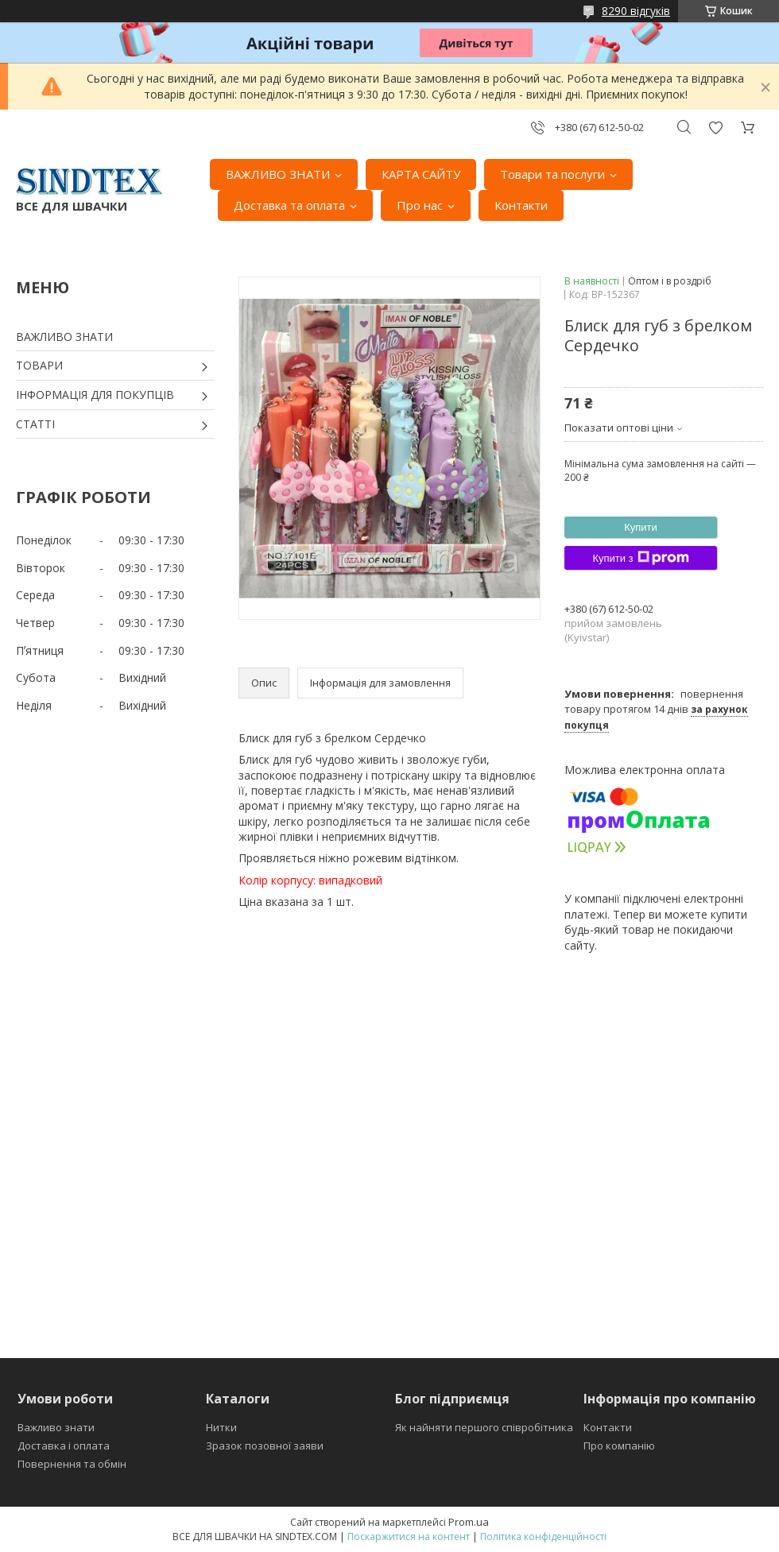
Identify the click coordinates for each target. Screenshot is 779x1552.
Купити (640, 527)
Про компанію (619, 1445)
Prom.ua (468, 1522)
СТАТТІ (35, 424)
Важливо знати (56, 1427)
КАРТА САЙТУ (421, 174)
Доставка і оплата (63, 1445)
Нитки (221, 1427)
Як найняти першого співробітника (484, 1427)
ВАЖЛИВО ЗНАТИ (278, 174)
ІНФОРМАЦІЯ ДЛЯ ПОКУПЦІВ (95, 394)
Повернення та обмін (71, 1464)
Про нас (420, 205)
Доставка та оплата (289, 205)
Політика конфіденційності (543, 1536)
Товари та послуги (552, 174)
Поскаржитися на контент (408, 1536)
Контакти (521, 205)
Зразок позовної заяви (265, 1445)
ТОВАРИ (39, 365)
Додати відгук (715, 127)
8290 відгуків (636, 10)
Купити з (640, 558)
